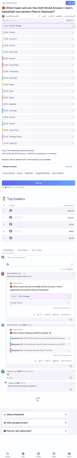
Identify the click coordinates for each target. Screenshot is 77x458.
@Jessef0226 (13, 386)
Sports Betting (8, 173)
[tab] (8, 250)
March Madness (58, 173)
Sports (19, 173)
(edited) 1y (30, 371)
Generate (68, 167)
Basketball (29, 173)
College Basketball (42, 173)
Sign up (70, 3)
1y (24, 273)
